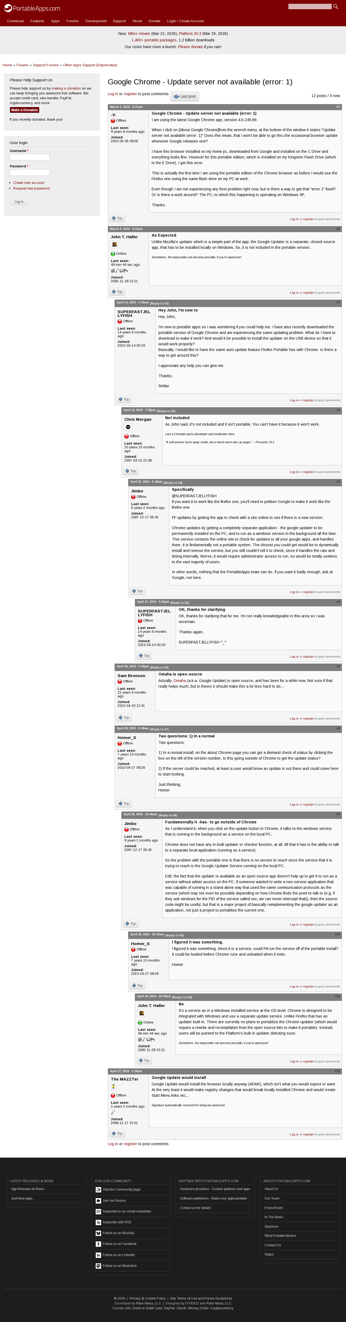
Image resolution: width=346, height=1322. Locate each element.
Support (119, 21)
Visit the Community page (118, 1189)
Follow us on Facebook (116, 1244)
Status (269, 1254)
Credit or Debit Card (147, 1308)
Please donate (190, 47)
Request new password (31, 188)
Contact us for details (195, 1208)
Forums (72, 21)
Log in (113, 94)
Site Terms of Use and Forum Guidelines (201, 1298)
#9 (338, 814)
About (137, 21)
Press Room (274, 1208)
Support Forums (46, 65)
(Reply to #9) (174, 935)
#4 (338, 410)
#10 (337, 934)
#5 (338, 481)
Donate (154, 21)
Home (7, 65)
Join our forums (111, 1201)
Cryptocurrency (221, 1308)
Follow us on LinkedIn (115, 1255)
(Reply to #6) (159, 667)
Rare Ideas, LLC (148, 1303)
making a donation (66, 88)
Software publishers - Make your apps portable (213, 1198)
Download (15, 21)
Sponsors (271, 1226)
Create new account (28, 183)
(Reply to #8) (167, 815)
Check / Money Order (193, 1308)
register (130, 94)
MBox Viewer (139, 33)
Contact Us (273, 1245)
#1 (338, 106)
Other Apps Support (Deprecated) (90, 65)
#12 (337, 1071)
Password (19, 166)
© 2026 (119, 1298)
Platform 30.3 (190, 33)
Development (96, 21)
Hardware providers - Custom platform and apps (215, 1189)
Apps (55, 21)
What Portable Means (280, 1236)
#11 (337, 996)
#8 (338, 728)
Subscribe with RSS (113, 1222)
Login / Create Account (185, 21)
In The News (274, 1217)
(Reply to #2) (159, 303)
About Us (271, 1189)
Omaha (180, 680)
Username (19, 151)
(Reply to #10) (182, 997)
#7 (338, 666)
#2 (338, 228)
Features (37, 21)
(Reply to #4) (173, 482)
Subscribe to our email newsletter (123, 1211)
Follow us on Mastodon (116, 1266)
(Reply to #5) (179, 602)
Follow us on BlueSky (115, 1233)
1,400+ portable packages (154, 40)
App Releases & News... (28, 1189)
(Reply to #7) (159, 729)
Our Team (272, 1198)
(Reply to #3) (166, 411)
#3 (338, 302)
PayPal (169, 1308)
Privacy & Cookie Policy (147, 1298)
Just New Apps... (23, 1198)
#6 (338, 601)
